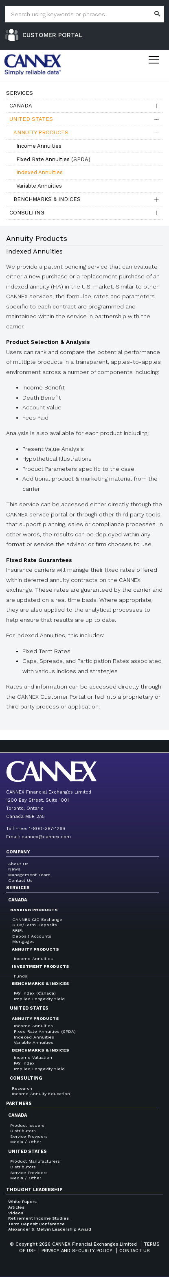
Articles (16, 1207)
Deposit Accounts (31, 936)
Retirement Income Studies (38, 1218)
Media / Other (25, 1141)
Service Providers (29, 1136)
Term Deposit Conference (36, 1224)
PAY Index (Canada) (35, 993)
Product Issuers (27, 1125)
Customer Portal (52, 35)
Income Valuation (33, 1057)
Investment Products (40, 966)
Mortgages (23, 941)
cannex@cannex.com (46, 837)
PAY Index (24, 1063)
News (14, 869)
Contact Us (20, 880)
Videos (15, 1213)
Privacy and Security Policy (77, 1250)
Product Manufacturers (35, 1161)
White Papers (22, 1201)
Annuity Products (40, 132)
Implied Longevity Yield (39, 998)
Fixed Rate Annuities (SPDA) (53, 159)
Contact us (134, 1250)
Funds (20, 976)
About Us (18, 863)
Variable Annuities (39, 186)
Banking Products (34, 909)
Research (22, 1088)
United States (31, 119)
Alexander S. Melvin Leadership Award (49, 1229)
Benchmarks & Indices (47, 199)
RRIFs (18, 930)
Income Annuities (38, 146)
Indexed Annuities (39, 172)
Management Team (29, 874)
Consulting (26, 213)
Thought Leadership (34, 1189)
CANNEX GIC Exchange (37, 919)
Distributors (23, 1130)
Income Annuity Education (41, 1093)
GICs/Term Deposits (34, 924)
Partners (19, 1103)
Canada (20, 106)
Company (18, 852)
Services (18, 887)
